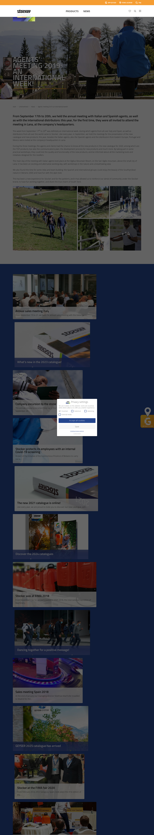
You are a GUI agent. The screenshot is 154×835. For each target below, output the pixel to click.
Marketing (89, 411)
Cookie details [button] (77, 433)
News (86, 11)
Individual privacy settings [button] (77, 431)
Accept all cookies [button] (77, 420)
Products (72, 11)
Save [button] (77, 426)
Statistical (76, 411)
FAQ (140, 3)
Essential (63, 411)
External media (65, 414)
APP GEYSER (112, 3)
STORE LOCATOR (127, 3)
